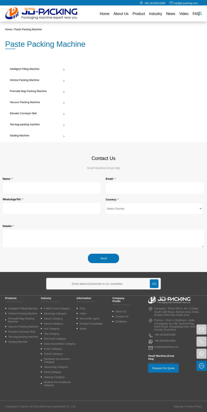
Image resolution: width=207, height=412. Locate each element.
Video (184, 15)
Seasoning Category (56, 404)
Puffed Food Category (57, 346)
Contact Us (121, 354)
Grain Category (53, 386)
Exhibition (121, 359)
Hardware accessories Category (57, 398)
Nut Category (51, 366)
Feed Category (52, 409)
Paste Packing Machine (28, 29)
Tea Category (51, 371)
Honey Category (53, 361)
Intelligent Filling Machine (36, 68)
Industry (155, 15)
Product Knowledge (91, 361)
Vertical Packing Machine (36, 80)
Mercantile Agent (89, 356)
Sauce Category (53, 356)
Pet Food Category (55, 376)
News (170, 15)
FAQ (196, 15)
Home (105, 15)
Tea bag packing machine (36, 124)
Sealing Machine (36, 135)
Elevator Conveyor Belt (36, 113)
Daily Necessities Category (59, 381)
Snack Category (53, 391)
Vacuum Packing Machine (36, 102)
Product (139, 15)
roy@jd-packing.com (186, 3)
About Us (121, 15)
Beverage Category (55, 351)
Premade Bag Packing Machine (36, 91)
